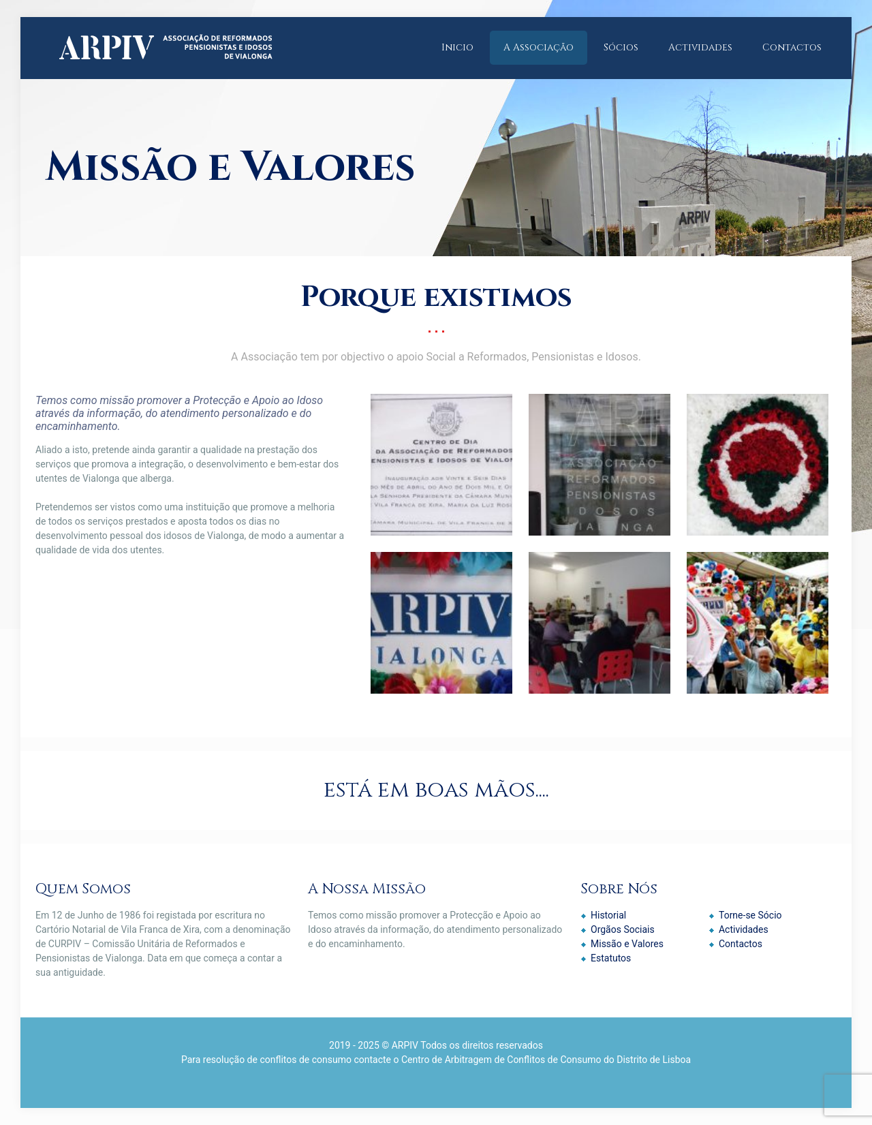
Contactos (740, 943)
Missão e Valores (627, 943)
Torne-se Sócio (750, 915)
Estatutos (611, 958)
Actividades (743, 929)
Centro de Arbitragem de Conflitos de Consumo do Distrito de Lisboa (546, 1059)
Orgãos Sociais (623, 929)
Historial (608, 915)
